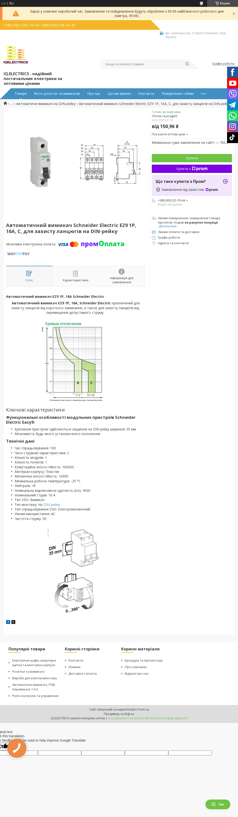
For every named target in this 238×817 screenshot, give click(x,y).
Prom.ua (143, 709)
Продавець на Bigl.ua (119, 714)
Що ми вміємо (119, 93)
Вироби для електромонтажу (34, 678)
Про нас (93, 93)
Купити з (192, 168)
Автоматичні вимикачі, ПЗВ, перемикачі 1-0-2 (33, 686)
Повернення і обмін (178, 93)
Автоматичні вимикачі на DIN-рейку (46, 104)
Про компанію (136, 667)
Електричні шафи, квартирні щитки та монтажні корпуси (34, 662)
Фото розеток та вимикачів (57, 93)
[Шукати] (187, 64)
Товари (21, 93)
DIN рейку (51, 504)
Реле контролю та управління (35, 696)
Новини (74, 667)
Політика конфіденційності (168, 718)
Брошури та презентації (143, 660)
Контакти (146, 93)
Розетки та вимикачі (28, 671)
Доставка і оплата (82, 673)
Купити (192, 158)
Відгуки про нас (137, 673)
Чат (217, 804)
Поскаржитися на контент (126, 718)
